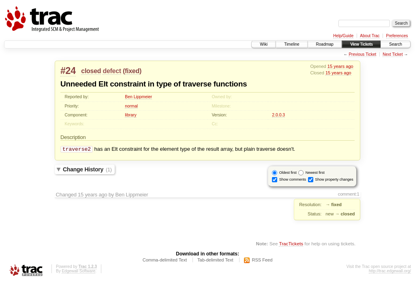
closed (91, 70)
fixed (132, 70)
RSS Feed (262, 260)
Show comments (292, 180)
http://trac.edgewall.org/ (390, 272)
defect (112, 70)
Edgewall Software (78, 272)
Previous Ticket (362, 54)
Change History (87, 170)
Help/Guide (343, 36)
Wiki (263, 44)
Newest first (315, 173)
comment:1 (348, 194)
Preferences (397, 36)
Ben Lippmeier (138, 97)
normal (131, 106)
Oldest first (288, 173)
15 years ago (340, 66)
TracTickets (291, 244)
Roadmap (325, 44)
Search (395, 44)
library (130, 115)
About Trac (369, 36)
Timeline (291, 44)
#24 (68, 70)
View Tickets (361, 44)
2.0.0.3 (278, 115)
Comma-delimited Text (165, 260)
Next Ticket (392, 54)
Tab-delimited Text (215, 260)
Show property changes (334, 180)
